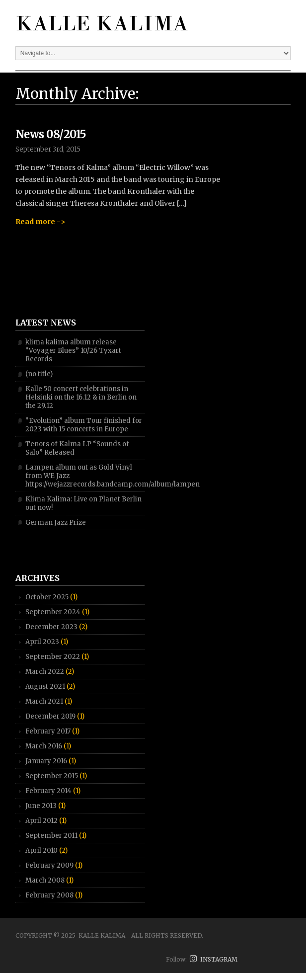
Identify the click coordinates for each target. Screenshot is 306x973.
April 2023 (42, 642)
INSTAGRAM (213, 959)
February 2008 (49, 895)
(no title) (39, 374)
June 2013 (41, 806)
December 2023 (51, 627)
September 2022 (52, 656)
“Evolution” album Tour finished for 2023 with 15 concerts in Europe (83, 424)
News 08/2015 (50, 134)
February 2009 (49, 865)
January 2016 (46, 761)
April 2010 (41, 850)
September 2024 (52, 612)
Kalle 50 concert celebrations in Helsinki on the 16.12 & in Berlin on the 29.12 (81, 397)
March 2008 (45, 880)
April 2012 (41, 820)
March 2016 (43, 746)
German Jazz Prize (55, 522)
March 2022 (44, 671)
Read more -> (40, 221)
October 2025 (47, 597)
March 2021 (44, 701)
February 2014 (48, 791)
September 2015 (51, 776)
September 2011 (51, 835)
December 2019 (50, 716)
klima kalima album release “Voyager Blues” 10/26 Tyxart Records (73, 350)
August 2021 (45, 686)
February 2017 (48, 731)
